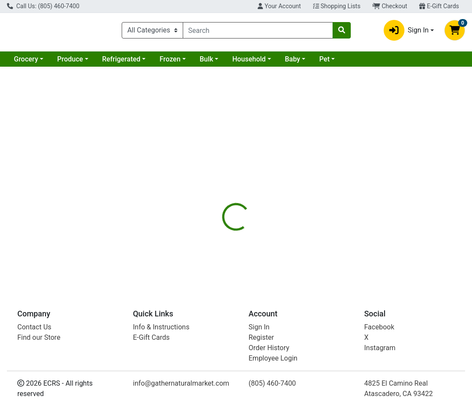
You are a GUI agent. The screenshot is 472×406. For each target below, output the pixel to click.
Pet (324, 62)
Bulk (206, 62)
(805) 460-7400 (272, 383)
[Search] (258, 32)
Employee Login (273, 358)
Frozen (169, 62)
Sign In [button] (406, 32)
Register (261, 337)
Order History (269, 348)
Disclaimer (297, 181)
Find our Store (38, 337)
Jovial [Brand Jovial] (292, 241)
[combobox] (258, 32)
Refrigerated (121, 62)
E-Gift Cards (439, 6)
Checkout (389, 6)
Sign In (259, 327)
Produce (70, 62)
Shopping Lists (337, 6)
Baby (292, 62)
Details (220, 181)
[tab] (220, 181)
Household (248, 62)
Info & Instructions (161, 327)
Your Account (279, 6)
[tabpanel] (334, 235)
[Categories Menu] (152, 32)
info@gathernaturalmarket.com (181, 383)
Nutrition (256, 181)
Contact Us (34, 327)
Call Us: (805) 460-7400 (43, 6)
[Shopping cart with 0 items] (454, 32)
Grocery (26, 62)
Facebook (379, 327)
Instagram (379, 348)
